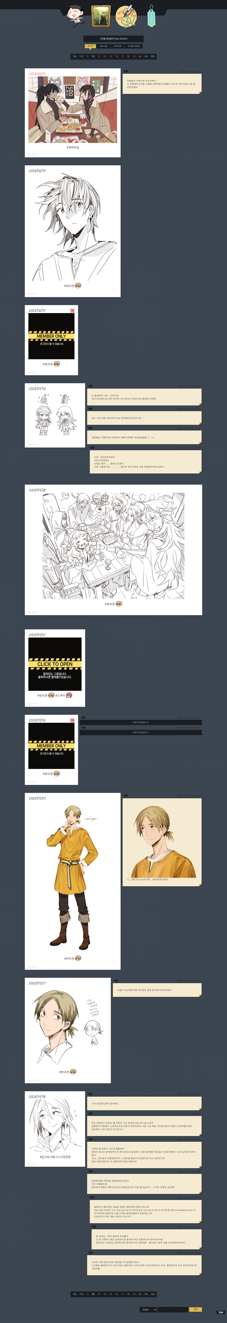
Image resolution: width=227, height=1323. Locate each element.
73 (99, 56)
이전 (81, 56)
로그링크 (39, 154)
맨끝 (152, 56)
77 (122, 56)
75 (110, 56)
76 (116, 56)
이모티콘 (117, 46)
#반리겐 (69, 285)
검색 (196, 1309)
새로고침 (103, 46)
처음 (74, 56)
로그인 (90, 46)
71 (87, 56)
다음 (145, 56)
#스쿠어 (60, 695)
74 (105, 56)
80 (140, 56)
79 (134, 56)
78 (128, 56)
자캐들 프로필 (134, 46)
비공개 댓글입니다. (140, 722)
